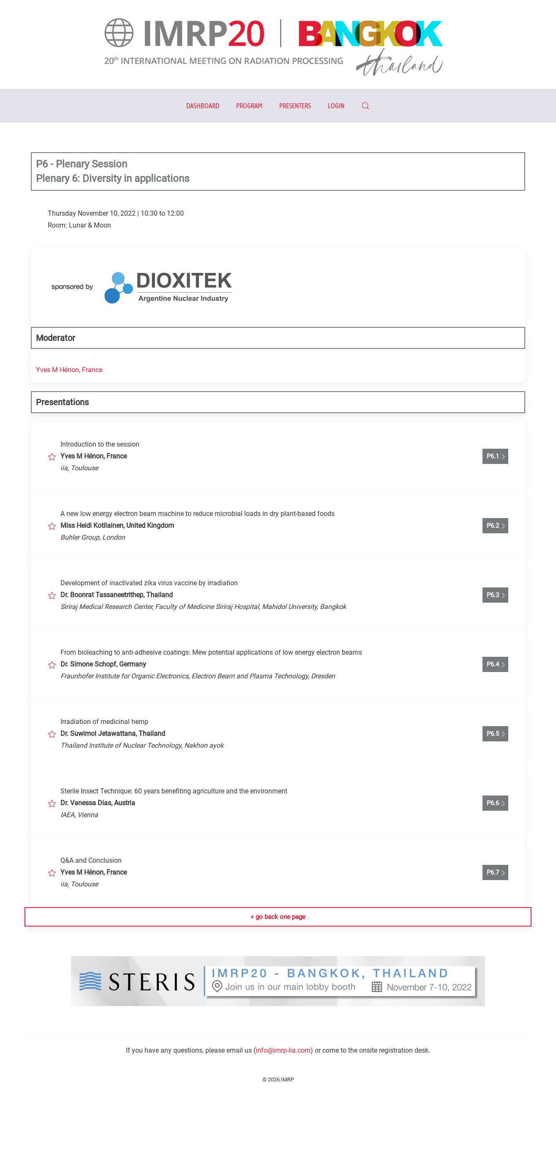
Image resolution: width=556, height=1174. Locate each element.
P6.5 (495, 734)
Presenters (295, 106)
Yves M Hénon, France (69, 370)
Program (249, 106)
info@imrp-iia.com (283, 1050)
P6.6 (495, 803)
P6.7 (495, 873)
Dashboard (202, 106)
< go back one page (278, 917)
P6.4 (495, 665)
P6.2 (495, 526)
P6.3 (495, 595)
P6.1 (495, 457)
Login (336, 106)
